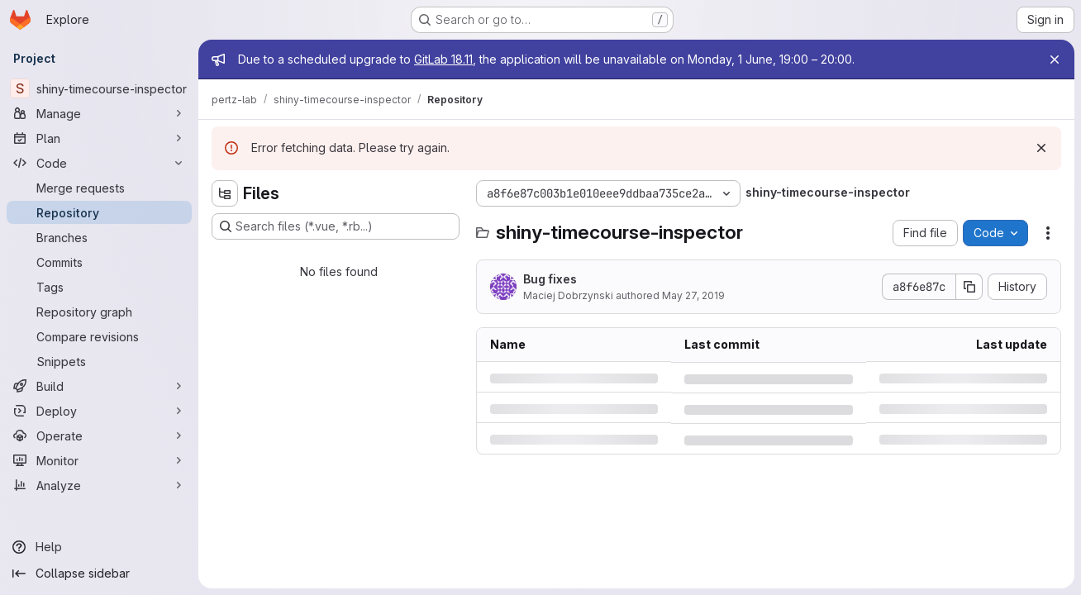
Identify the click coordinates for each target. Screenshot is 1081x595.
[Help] (99, 547)
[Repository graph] (99, 311)
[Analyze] (99, 485)
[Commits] (99, 262)
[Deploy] (99, 410)
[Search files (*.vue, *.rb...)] (336, 226)
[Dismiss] (1041, 148)
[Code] (99, 162)
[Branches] (99, 237)
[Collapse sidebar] (99, 573)
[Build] (99, 385)
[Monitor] (99, 460)
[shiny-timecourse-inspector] (99, 88)
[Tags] (99, 286)
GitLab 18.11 (443, 59)
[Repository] (99, 212)
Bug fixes (550, 279)
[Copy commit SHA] (969, 287)
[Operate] (99, 435)
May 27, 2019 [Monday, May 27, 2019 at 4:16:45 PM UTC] (693, 295)
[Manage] (99, 113)
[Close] (1054, 59)
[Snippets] (99, 361)
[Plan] (99, 138)
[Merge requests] (99, 187)
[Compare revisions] (99, 336)
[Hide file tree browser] (225, 193)
